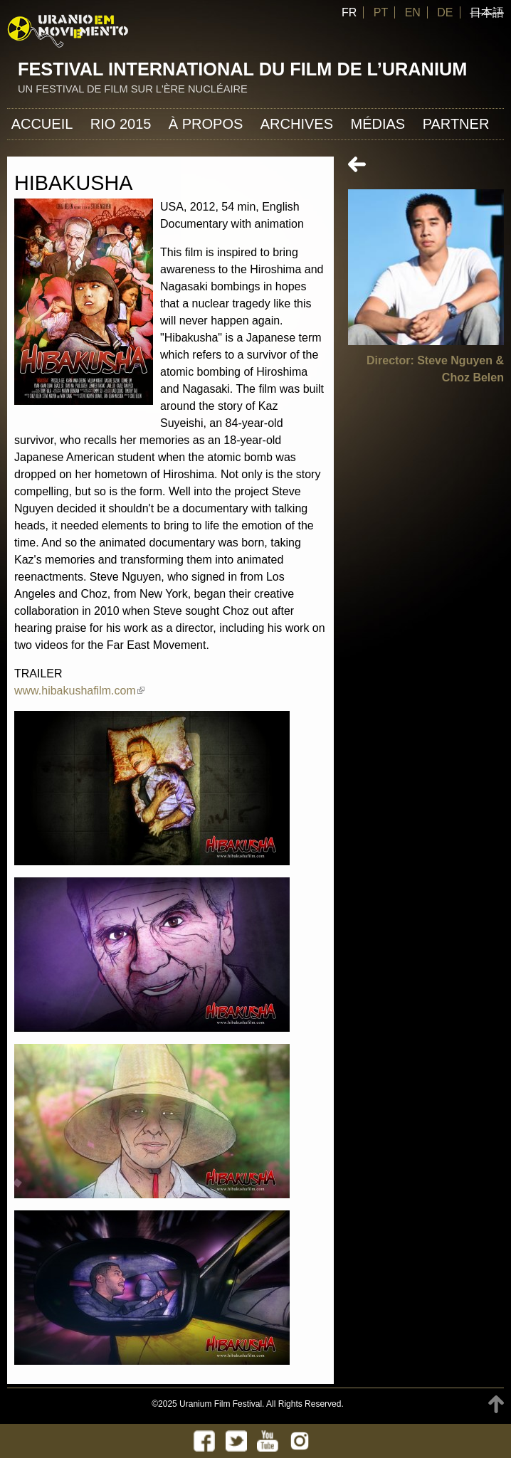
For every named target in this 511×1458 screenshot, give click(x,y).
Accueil (42, 124)
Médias (377, 124)
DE (445, 12)
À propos (206, 124)
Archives (296, 124)
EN (413, 12)
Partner (456, 124)
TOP (496, 1404)
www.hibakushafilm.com (79, 691)
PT (381, 12)
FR (349, 12)
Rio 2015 (121, 124)
